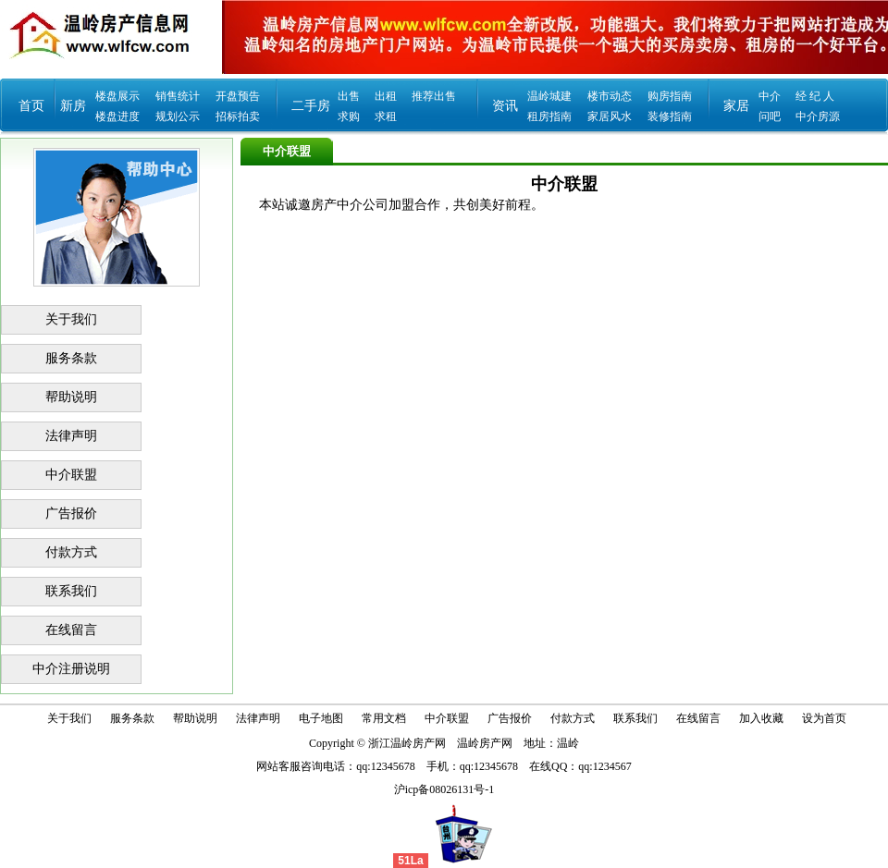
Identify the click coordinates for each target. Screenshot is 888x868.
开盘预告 (238, 96)
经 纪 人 (815, 96)
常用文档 (384, 718)
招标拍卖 (238, 116)
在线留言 (71, 630)
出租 (386, 96)
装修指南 (670, 116)
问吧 (769, 116)
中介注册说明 (71, 669)
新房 (73, 106)
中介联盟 (71, 475)
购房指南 (670, 96)
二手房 (310, 106)
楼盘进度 (117, 116)
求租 (386, 116)
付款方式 (71, 552)
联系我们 (71, 591)
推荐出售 (434, 96)
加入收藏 (761, 718)
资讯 (505, 106)
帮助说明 (71, 397)
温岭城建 (549, 96)
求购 (349, 116)
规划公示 (177, 116)
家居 (736, 106)
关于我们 (71, 319)
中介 (769, 96)
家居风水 (609, 116)
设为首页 (824, 718)
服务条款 (71, 358)
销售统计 (177, 96)
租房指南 (549, 116)
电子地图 (321, 718)
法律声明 (71, 436)
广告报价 (71, 513)
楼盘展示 (117, 96)
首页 (31, 106)
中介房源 (818, 116)
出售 (349, 96)
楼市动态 (609, 96)
